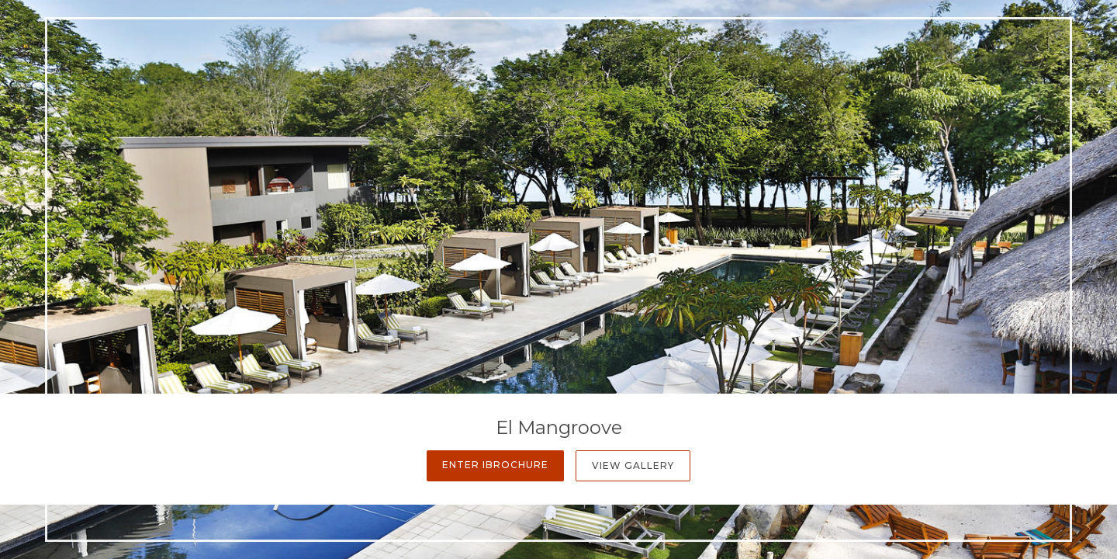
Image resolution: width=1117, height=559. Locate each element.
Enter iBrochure (495, 464)
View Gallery (633, 465)
